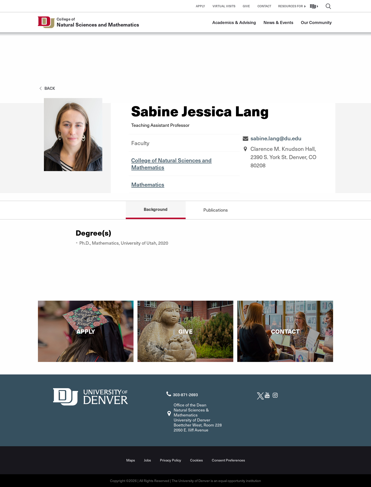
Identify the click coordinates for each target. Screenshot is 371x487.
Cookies (196, 460)
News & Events (278, 22)
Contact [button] (264, 6)
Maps (130, 460)
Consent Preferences (228, 460)
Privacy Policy (170, 460)
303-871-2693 (185, 394)
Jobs (147, 460)
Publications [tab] (215, 210)
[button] (291, 6)
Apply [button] (200, 6)
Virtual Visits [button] (224, 6)
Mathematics (147, 184)
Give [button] (246, 6)
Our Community (316, 22)
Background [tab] (155, 209)
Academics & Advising (234, 22)
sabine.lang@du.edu (275, 138)
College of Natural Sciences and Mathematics (171, 163)
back (46, 88)
